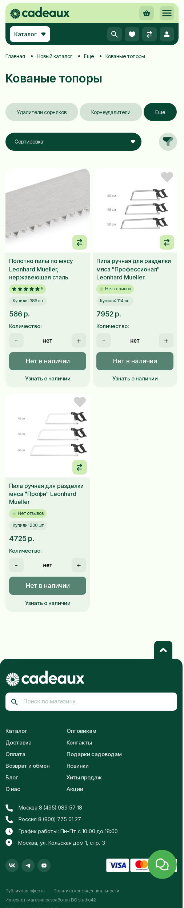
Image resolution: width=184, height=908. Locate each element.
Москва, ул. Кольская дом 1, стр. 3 (55, 843)
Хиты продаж (84, 777)
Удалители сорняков (42, 112)
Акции (75, 789)
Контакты (79, 742)
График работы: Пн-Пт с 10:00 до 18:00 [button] (61, 831)
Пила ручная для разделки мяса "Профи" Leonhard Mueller (46, 494)
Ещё (89, 56)
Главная (15, 56)
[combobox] (73, 142)
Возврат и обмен (27, 765)
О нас (12, 789)
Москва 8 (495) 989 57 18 (43, 807)
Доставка (18, 742)
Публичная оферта (25, 890)
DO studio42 (83, 900)
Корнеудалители (111, 112)
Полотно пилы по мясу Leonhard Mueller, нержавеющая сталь (41, 269)
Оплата (15, 754)
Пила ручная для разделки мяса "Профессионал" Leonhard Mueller (133, 269)
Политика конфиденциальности (86, 890)
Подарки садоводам (94, 754)
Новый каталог (54, 56)
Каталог (16, 730)
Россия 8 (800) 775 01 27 (43, 819)
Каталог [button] (30, 34)
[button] (167, 13)
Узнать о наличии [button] (48, 378)
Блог (11, 777)
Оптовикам (81, 730)
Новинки (78, 765)
